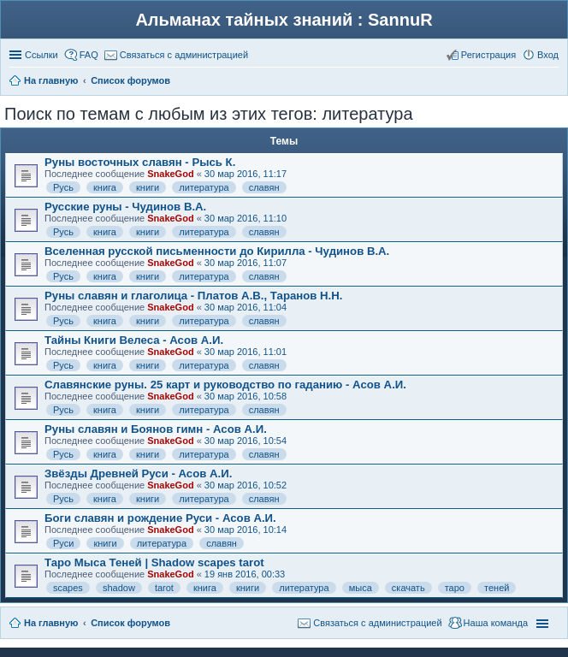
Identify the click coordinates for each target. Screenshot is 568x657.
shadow (119, 588)
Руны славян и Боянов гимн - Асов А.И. (155, 429)
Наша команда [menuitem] (496, 623)
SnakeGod (170, 174)
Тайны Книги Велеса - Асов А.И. (133, 340)
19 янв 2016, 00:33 (244, 574)
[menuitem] (176, 54)
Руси (63, 543)
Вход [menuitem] (548, 55)
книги (147, 187)
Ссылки (41, 55)
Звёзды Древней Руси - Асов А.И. (138, 473)
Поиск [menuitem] (553, 82)
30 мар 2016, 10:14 (245, 529)
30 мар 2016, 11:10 (245, 218)
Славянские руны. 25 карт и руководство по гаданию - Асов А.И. (225, 384)
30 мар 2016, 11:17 (245, 174)
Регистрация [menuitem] (488, 55)
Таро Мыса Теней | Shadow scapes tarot (154, 562)
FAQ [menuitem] (89, 55)
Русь (63, 187)
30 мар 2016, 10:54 (245, 440)
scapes (68, 588)
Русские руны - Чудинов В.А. (125, 206)
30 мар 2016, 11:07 (245, 262)
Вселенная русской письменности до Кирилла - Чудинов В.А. (216, 251)
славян (264, 187)
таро (454, 588)
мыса (360, 588)
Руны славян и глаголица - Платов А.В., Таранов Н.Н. (193, 295)
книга (104, 187)
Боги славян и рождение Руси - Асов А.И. (160, 518)
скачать (408, 588)
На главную (51, 623)
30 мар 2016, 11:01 (245, 351)
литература (203, 187)
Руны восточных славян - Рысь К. (139, 162)
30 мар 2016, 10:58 (245, 396)
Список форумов (130, 623)
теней (496, 588)
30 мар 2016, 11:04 (245, 307)
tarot (164, 588)
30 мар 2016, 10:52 (245, 485)
